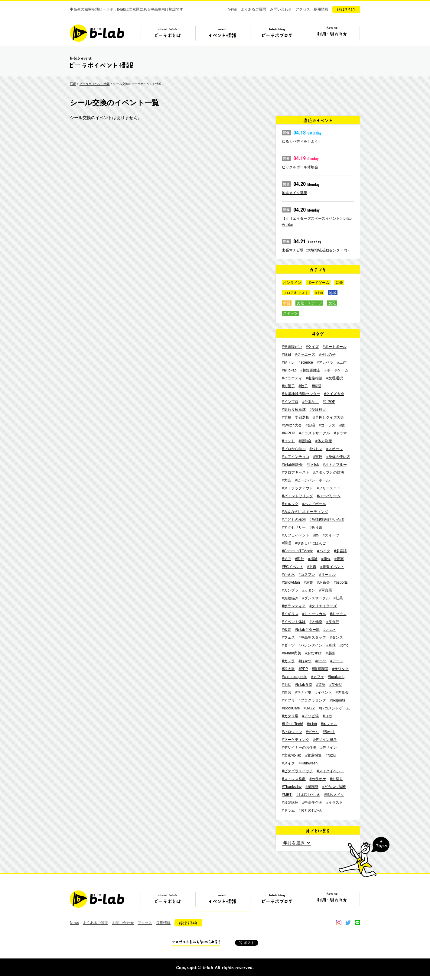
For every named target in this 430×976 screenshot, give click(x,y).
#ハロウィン (292, 732)
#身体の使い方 (338, 457)
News (232, 9)
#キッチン (338, 614)
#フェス (288, 637)
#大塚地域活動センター (301, 394)
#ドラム (288, 810)
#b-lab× (330, 629)
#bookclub (336, 677)
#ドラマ (340, 433)
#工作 (342, 362)
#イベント (323, 692)
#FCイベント (292, 567)
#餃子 (303, 386)
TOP (73, 84)
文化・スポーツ (309, 303)
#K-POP (288, 433)
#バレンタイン (310, 645)
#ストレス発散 (294, 779)
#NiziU (331, 755)
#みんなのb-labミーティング (305, 512)
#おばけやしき (308, 795)
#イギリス (290, 614)
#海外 (299, 559)
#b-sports (337, 700)
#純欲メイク (334, 795)
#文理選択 (334, 378)
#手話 (286, 685)
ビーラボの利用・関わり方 (332, 35)
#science (305, 362)
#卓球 (331, 645)
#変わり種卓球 (294, 409)
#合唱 (310, 425)
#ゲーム (312, 732)
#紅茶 (338, 598)
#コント (288, 441)
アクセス (302, 9)
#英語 (321, 685)
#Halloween (308, 763)
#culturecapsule (294, 677)
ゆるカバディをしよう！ (302, 141)
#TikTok (313, 464)
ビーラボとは (168, 35)
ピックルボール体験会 (300, 167)
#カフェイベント (295, 535)
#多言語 (340, 551)
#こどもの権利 (294, 519)
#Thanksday (291, 787)
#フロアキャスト (295, 472)
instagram (338, 922)
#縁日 (286, 354)
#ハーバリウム (328, 496)
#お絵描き (290, 598)
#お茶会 (323, 582)
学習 (286, 303)
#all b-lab (289, 370)
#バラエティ (292, 378)
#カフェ (317, 677)
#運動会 (304, 441)
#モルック (290, 504)
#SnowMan (291, 582)
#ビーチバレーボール (312, 480)
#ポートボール (335, 347)
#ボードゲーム (336, 370)
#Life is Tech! (292, 724)
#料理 (316, 386)
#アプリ (288, 700)
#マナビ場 (303, 692)
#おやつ (304, 661)
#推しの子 (327, 354)
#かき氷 (288, 574)
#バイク (323, 551)
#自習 (286, 692)
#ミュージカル (314, 614)
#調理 (286, 543)
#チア (286, 559)
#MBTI (287, 795)
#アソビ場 (310, 716)
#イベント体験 (294, 622)
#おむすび (313, 653)
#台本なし (310, 402)
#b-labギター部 (307, 629)
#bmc (343, 645)
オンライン (292, 282)
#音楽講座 (290, 802)
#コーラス (327, 425)
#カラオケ (317, 779)
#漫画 (330, 653)
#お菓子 (288, 386)
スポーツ (290, 313)
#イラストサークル (314, 433)
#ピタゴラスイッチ (297, 771)
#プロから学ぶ (294, 449)
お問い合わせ (281, 9)
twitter (348, 922)
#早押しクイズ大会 (328, 417)
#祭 (316, 535)
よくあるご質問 (253, 9)
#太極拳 (315, 622)
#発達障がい (292, 347)
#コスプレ (306, 574)
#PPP (303, 669)
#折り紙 (315, 527)
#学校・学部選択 (295, 417)
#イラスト (334, 802)
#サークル (327, 574)
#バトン (315, 449)
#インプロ (290, 402)
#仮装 (286, 629)
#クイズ (312, 347)
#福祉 (313, 559)
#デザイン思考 (325, 740)
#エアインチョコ (295, 457)
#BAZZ (309, 708)
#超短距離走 (310, 370)
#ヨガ (327, 716)
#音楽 (339, 559)
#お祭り (336, 779)
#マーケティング (295, 740)
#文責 (311, 567)
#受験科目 (317, 409)
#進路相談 (314, 378)
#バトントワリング (297, 496)
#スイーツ (331, 535)
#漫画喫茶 (320, 669)
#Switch (329, 732)
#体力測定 (323, 441)
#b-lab (312, 724)
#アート (336, 661)
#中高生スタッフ (312, 637)
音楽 (339, 282)
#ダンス (336, 637)
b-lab (319, 293)
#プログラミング (312, 700)
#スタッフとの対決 (328, 472)
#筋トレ (288, 362)
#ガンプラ (290, 590)
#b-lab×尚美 (291, 653)
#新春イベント (332, 567)
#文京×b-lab (291, 755)
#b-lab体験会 (292, 464)
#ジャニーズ (305, 354)
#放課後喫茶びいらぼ (326, 519)
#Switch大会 (292, 425)
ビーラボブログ (277, 35)
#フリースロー (328, 488)
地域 (332, 293)
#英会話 (335, 685)
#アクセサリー (294, 527)
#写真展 (325, 590)
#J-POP (329, 402)
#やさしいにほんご (310, 543)
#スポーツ (334, 449)
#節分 (326, 559)
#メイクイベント (330, 771)
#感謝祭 (311, 787)
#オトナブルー (335, 464)
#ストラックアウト (297, 488)
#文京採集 (313, 755)
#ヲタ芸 (332, 622)
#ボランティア (294, 606)
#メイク (288, 763)
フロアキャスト (295, 293)
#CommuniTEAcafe (297, 551)
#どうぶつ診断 (334, 787)
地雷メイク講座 (294, 193)
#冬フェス (329, 724)
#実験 (317, 457)
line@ (357, 922)
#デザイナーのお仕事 (299, 747)
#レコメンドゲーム (334, 708)
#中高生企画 (312, 802)
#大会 (286, 480)
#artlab (321, 661)
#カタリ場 (290, 716)
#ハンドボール (314, 504)
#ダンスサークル (316, 598)
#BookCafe (291, 708)
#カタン (308, 590)
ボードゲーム (318, 282)
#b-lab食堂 (303, 685)
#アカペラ (325, 362)
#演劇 (308, 582)
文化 (332, 303)
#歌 (342, 425)
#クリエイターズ (323, 606)
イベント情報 (222, 35)
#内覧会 (342, 692)
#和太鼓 (288, 669)
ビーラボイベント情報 (95, 84)
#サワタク (340, 669)
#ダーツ (288, 645)
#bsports (341, 582)
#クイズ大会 (334, 394)
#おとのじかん (310, 810)
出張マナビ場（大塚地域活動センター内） (316, 250)
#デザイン (328, 747)
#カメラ (288, 661)
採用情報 (321, 9)
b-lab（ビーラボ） (97, 33)
